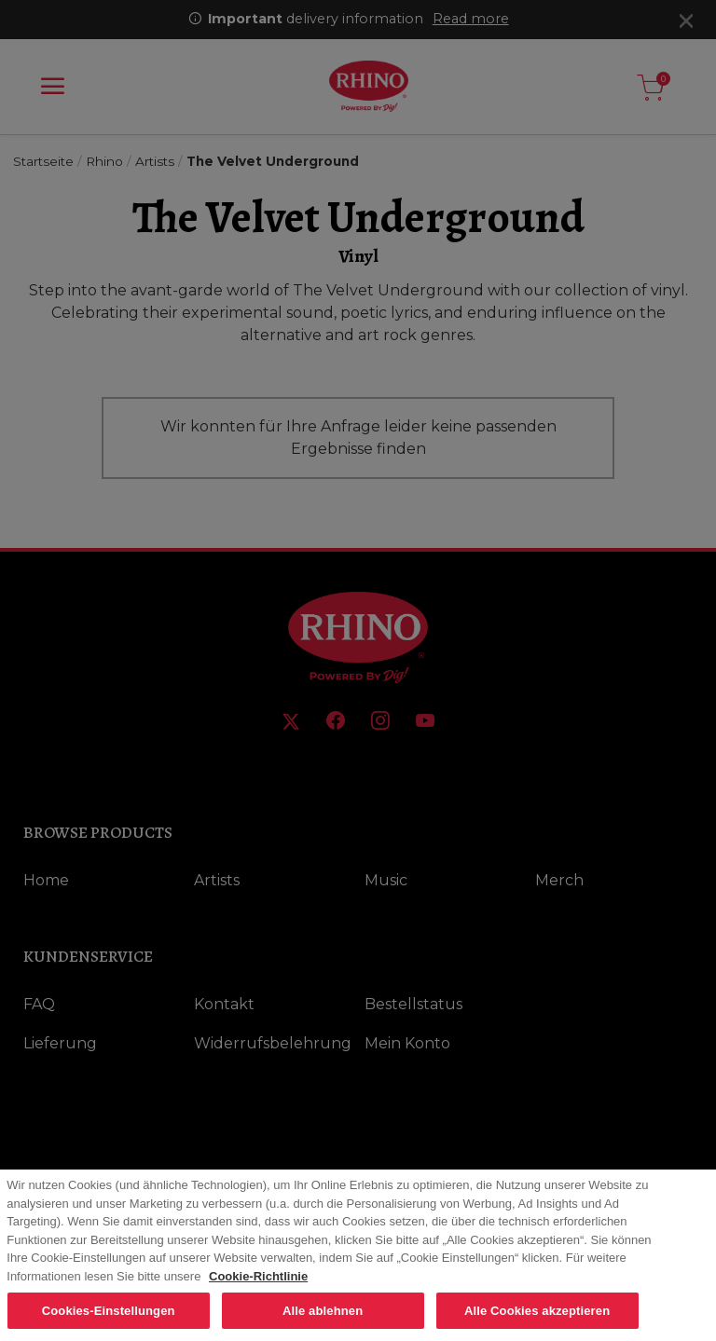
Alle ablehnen (322, 1318)
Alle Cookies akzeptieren (537, 1318)
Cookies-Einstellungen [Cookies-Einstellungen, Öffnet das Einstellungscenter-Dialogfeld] (108, 1318)
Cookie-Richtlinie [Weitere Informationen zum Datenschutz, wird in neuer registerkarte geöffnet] (258, 1284)
